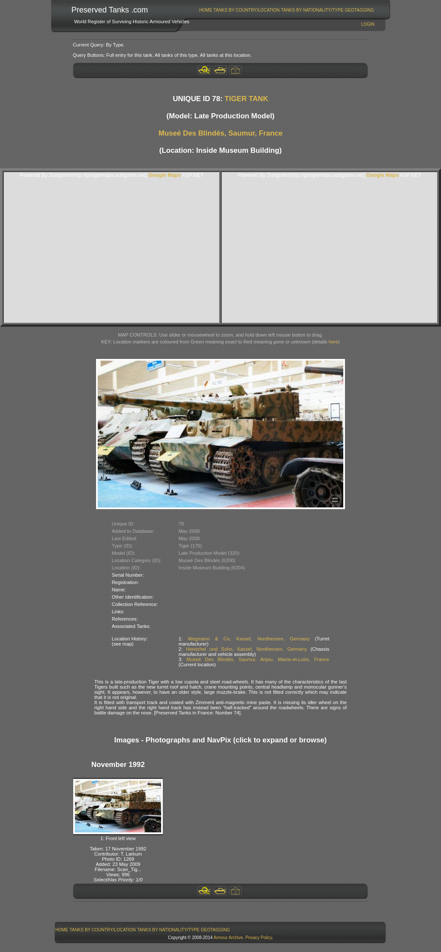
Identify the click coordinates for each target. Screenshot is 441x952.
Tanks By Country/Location (247, 10)
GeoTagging (359, 10)
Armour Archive (228, 937)
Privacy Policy (258, 937)
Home (205, 10)
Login (367, 24)
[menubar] (286, 10)
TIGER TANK (246, 99)
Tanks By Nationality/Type (312, 10)
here (333, 341)
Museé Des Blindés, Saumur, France (220, 133)
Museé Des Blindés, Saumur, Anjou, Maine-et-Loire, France (257, 659)
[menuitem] (206, 10)
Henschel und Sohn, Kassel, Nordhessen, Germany (246, 649)
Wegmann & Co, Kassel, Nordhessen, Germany (249, 638)
